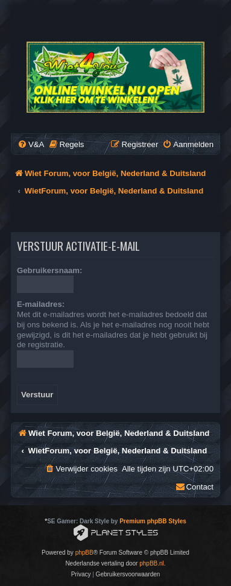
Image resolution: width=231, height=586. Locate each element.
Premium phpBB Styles (152, 521)
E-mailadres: (41, 304)
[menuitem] (30, 144)
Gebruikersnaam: (49, 270)
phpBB (84, 552)
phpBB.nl (151, 563)
